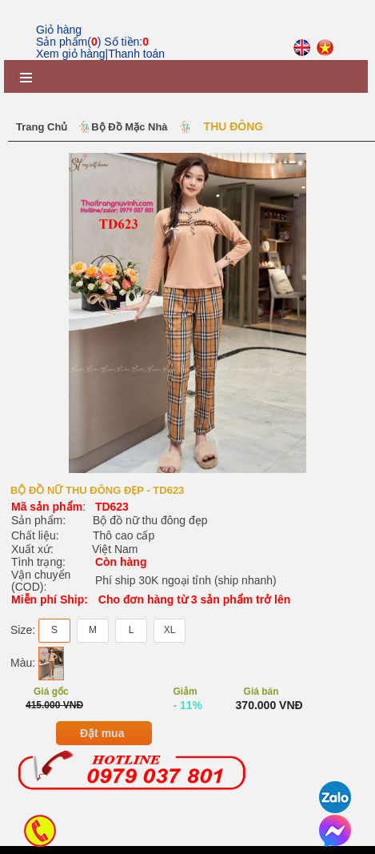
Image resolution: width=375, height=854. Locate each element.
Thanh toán (136, 53)
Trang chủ (41, 127)
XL (170, 638)
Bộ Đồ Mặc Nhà (129, 127)
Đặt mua (102, 741)
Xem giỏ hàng (71, 53)
